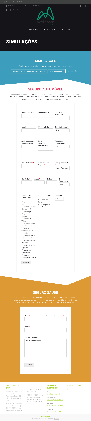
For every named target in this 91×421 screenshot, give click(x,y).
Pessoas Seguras (31, 337)
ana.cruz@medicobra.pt (54, 411)
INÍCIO (23, 29)
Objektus (56, 418)
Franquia (59, 195)
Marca (37, 179)
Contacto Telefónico (59, 113)
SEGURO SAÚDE (73, 71)
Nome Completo (28, 112)
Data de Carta (27, 162)
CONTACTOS (65, 29)
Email (24, 127)
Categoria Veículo (62, 163)
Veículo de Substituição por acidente (27, 230)
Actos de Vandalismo (26, 251)
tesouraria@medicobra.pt (55, 405)
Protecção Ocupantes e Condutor (26, 213)
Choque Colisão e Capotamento (28, 236)
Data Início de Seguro (43, 163)
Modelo (49, 179)
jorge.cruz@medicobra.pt (55, 399)
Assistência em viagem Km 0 (28, 207)
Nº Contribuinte (44, 127)
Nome (27, 315)
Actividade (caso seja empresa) (28, 142)
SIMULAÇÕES (52, 29)
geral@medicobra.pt (53, 394)
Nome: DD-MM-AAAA (45, 347)
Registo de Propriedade (60, 142)
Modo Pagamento (45, 196)
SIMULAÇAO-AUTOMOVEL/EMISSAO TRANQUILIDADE (29, 71)
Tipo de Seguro (61, 127)
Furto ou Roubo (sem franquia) (28, 224)
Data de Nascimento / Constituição (43, 143)
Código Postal (44, 112)
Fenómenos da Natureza (28, 241)
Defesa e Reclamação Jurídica (28, 256)
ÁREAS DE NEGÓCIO (37, 29)
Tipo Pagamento (64, 180)
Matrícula (25, 179)
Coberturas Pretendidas (26, 196)
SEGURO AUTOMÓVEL (56, 71)
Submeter (26, 262)
